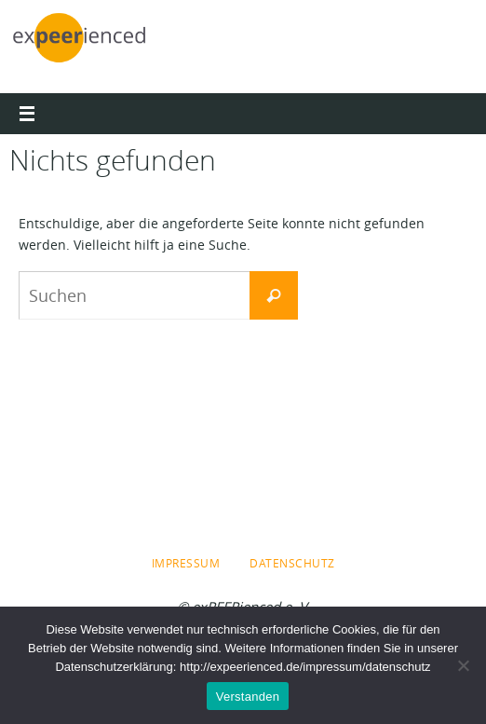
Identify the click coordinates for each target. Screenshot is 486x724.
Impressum (186, 562)
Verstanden (247, 697)
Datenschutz (292, 562)
